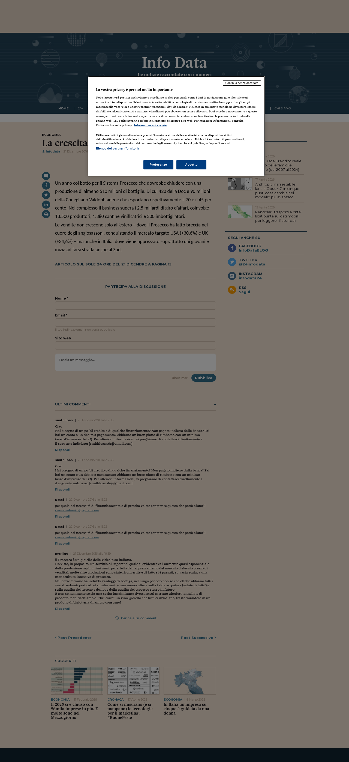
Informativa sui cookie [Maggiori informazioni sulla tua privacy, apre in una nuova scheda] (150, 125)
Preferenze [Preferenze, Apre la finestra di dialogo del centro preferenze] (158, 164)
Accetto (191, 164)
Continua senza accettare (241, 83)
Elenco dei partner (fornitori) (117, 148)
